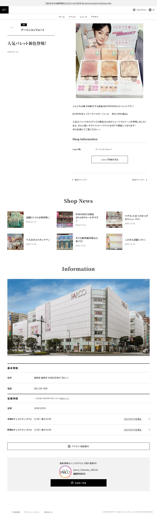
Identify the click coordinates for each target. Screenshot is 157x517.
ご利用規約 (15, 512)
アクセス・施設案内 (80, 446)
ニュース (83, 16)
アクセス (94, 16)
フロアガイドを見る (132, 418)
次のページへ (138, 179)
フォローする (80, 482)
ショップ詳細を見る (110, 159)
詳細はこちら (64, 398)
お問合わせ (48, 512)
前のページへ (81, 179)
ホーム (62, 16)
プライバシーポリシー (32, 512)
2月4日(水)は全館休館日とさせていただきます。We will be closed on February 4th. (78, 3)
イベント (72, 16)
